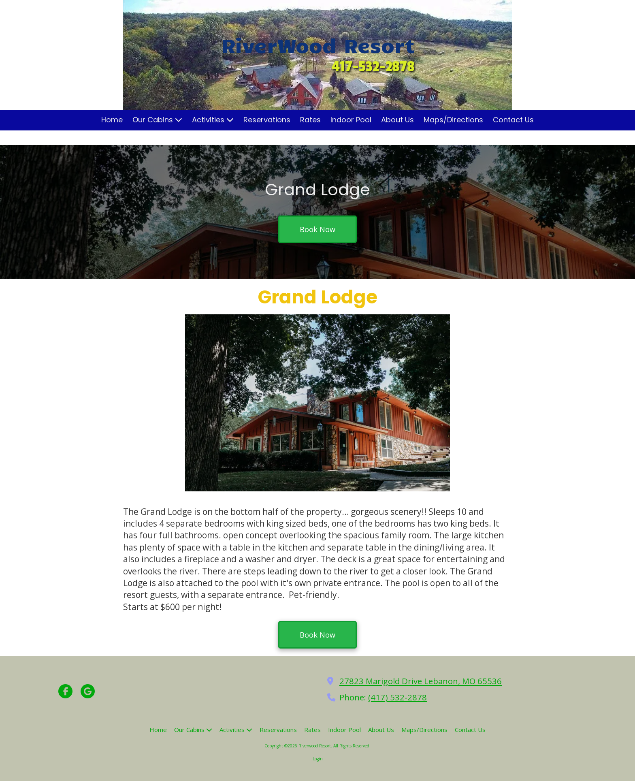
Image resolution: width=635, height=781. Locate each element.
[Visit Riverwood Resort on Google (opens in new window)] (88, 691)
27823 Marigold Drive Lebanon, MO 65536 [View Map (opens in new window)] (420, 681)
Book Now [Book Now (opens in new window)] (317, 229)
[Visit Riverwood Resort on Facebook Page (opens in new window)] (65, 691)
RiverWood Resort (318, 44)
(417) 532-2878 (397, 697)
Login (318, 759)
